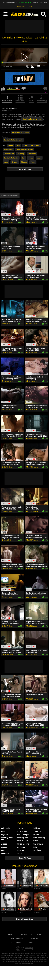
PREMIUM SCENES (24, 2)
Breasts (14, 162)
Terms (18, 942)
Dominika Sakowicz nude (32, 119)
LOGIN (31, 6)
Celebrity (20, 154)
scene (31, 158)
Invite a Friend (17, 938)
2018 (18, 145)
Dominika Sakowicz (11, 158)
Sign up (24, 934)
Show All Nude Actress (24, 919)
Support (34, 938)
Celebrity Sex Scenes (31, 145)
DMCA (31, 942)
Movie (39, 158)
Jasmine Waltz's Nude (40, 2)
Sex (23, 158)
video (6, 162)
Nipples (24, 162)
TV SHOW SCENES (8, 2)
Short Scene (8, 150)
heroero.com (29, 948)
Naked (10, 145)
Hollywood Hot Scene (25, 150)
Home (10, 934)
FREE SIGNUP (21, 6)
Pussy (33, 162)
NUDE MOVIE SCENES (20, 133)
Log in (38, 934)
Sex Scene (32, 154)
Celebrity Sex (9, 154)
